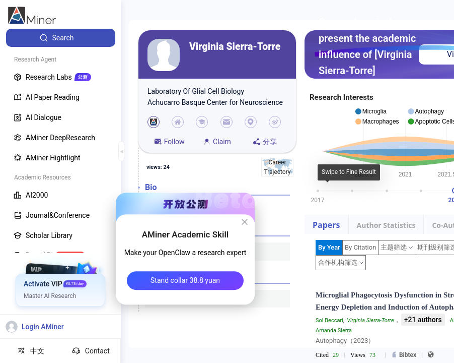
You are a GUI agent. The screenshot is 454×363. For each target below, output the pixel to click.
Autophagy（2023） (345, 340)
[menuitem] (60, 38)
